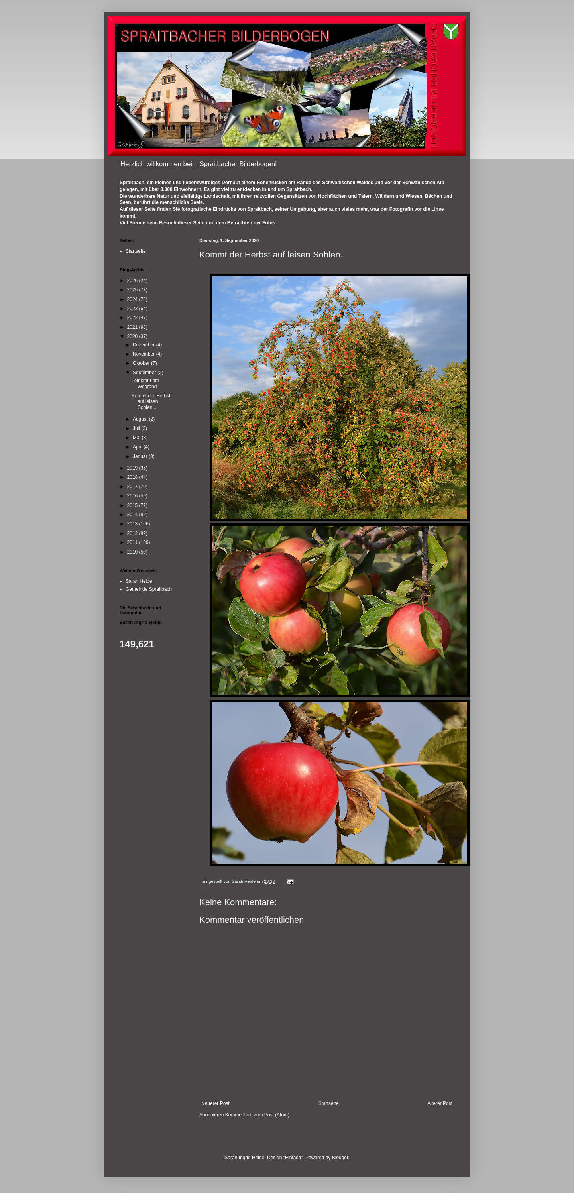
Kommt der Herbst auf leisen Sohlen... (151, 401)
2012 (133, 533)
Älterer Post (439, 1103)
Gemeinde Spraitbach (149, 589)
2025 (133, 290)
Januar (141, 456)
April (138, 447)
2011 (133, 542)
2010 (133, 552)
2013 (133, 524)
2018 (133, 477)
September (145, 372)
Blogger (340, 1157)
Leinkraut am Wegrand (145, 383)
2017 (133, 486)
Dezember (144, 345)
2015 (133, 505)
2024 (133, 299)
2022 (133, 317)
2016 (133, 496)
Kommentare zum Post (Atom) (257, 1115)
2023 (133, 308)
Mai (137, 437)
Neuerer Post (215, 1103)
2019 (133, 468)
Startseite (328, 1103)
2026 (133, 280)
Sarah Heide (139, 581)
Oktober (142, 363)
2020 (133, 336)
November (144, 354)
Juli (137, 428)
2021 (133, 327)
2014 (133, 514)
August (141, 419)
